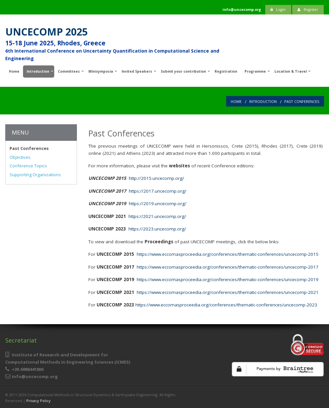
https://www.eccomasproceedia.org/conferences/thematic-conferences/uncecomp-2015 (226, 254)
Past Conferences (301, 101)
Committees (69, 71)
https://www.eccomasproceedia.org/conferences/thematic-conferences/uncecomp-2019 (227, 279)
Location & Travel (290, 71)
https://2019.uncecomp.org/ (157, 203)
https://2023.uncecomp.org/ (157, 229)
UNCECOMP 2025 (46, 31)
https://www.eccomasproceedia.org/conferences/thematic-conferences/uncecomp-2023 (226, 305)
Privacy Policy (38, 400)
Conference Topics (28, 166)
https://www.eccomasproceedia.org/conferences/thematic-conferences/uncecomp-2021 (227, 292)
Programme (255, 71)
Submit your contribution (183, 71)
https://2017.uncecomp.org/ (157, 191)
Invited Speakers (137, 71)
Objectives (20, 157)
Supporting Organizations (35, 175)
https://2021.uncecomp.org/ (157, 216)
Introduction (38, 71)
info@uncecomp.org (35, 376)
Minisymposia (100, 71)
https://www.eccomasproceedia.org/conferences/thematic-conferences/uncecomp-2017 (227, 267)
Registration (226, 71)
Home (14, 71)
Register (307, 9)
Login (278, 9)
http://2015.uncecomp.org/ (156, 178)
